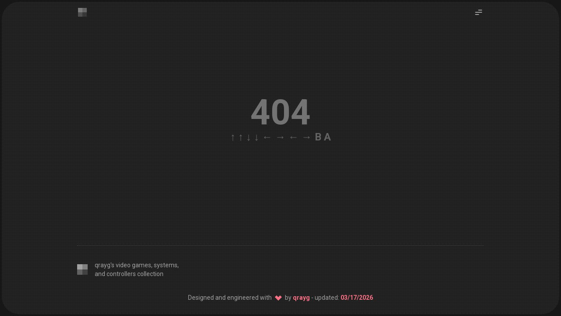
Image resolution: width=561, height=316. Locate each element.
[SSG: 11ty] (428, 269)
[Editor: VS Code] (383, 269)
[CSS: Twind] (405, 269)
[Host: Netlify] (474, 269)
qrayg (301, 297)
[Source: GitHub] (451, 269)
